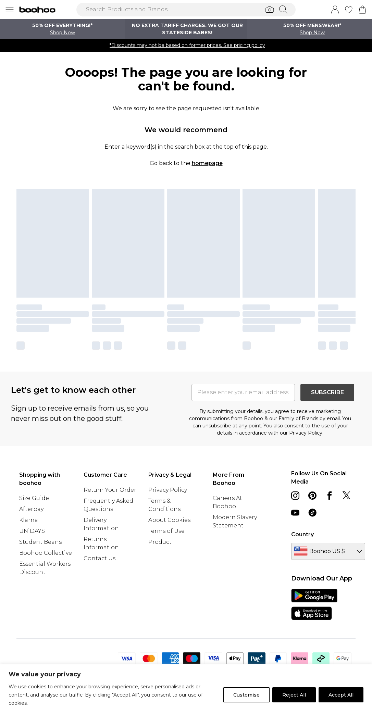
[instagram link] (295, 495)
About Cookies (169, 520)
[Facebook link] (329, 495)
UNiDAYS (32, 531)
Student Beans (40, 542)
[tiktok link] (312, 513)
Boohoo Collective (45, 553)
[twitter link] (347, 495)
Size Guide (34, 498)
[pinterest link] (312, 495)
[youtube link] (295, 513)
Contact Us (99, 558)
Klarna (28, 520)
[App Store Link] (314, 604)
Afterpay (31, 509)
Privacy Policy (167, 490)
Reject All (294, 695)
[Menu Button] (9, 9)
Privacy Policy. (306, 433)
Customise (246, 695)
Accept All (341, 695)
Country (302, 534)
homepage (207, 163)
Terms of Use (166, 531)
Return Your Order (110, 490)
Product (160, 542)
